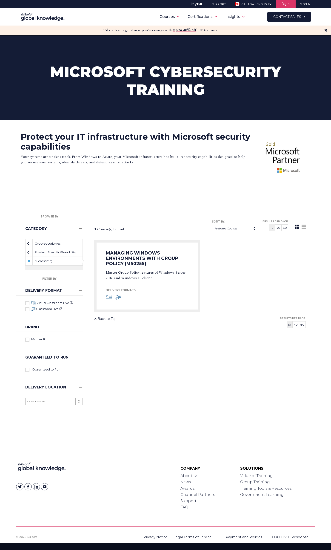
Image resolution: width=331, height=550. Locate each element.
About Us (189, 476)
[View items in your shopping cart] (286, 4)
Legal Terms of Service (192, 537)
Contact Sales (289, 17)
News (185, 482)
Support (188, 501)
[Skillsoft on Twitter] (19, 486)
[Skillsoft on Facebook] (28, 486)
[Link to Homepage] (42, 468)
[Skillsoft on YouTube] (44, 486)
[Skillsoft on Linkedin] (36, 486)
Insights (235, 16)
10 (272, 227)
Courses (169, 16)
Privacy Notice (155, 537)
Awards (187, 488)
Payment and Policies (244, 537)
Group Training (255, 482)
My (197, 4)
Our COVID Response (290, 537)
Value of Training (256, 476)
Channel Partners (197, 494)
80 (285, 227)
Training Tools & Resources (265, 488)
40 (278, 227)
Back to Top (105, 319)
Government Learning (262, 494)
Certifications (202, 16)
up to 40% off (184, 30)
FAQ (184, 507)
